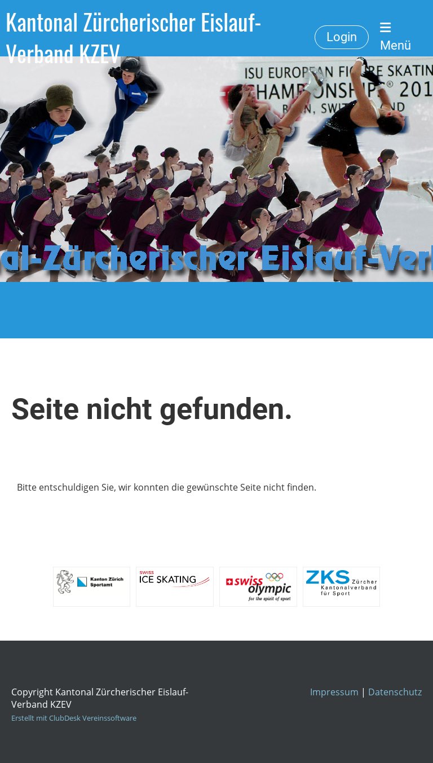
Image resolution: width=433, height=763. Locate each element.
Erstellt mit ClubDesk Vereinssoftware (73, 718)
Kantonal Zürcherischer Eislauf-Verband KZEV (134, 37)
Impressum (334, 692)
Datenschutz (395, 692)
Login (341, 37)
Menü (395, 36)
